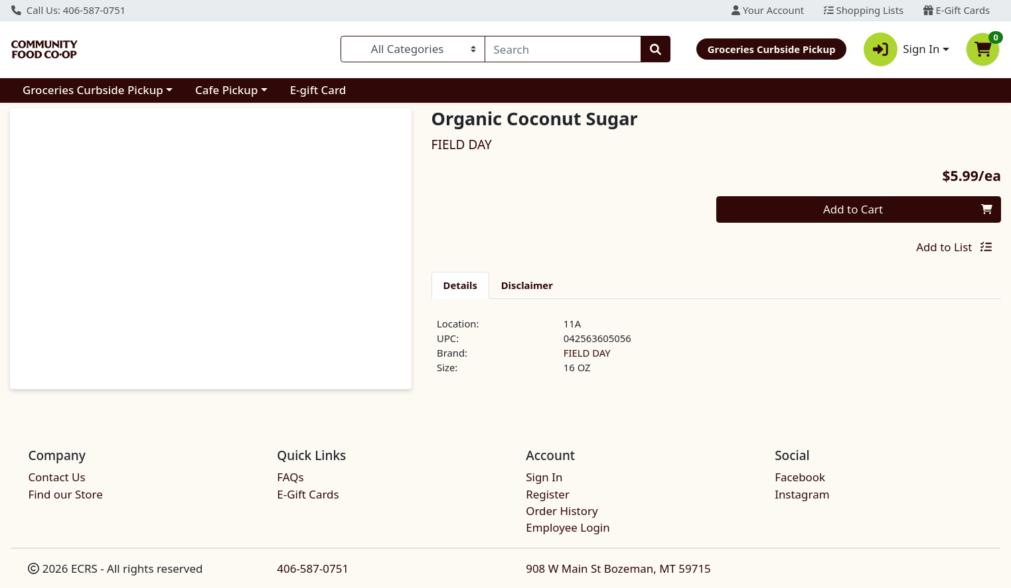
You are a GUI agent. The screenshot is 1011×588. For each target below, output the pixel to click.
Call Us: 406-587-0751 (68, 10)
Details (460, 285)
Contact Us (56, 477)
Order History (561, 510)
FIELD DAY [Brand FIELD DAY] (587, 352)
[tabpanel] (716, 351)
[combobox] (563, 49)
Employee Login (567, 527)
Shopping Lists (863, 10)
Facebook (800, 477)
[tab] (460, 285)
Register (548, 494)
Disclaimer (527, 285)
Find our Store (65, 494)
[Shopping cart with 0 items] (983, 49)
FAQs (290, 477)
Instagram (802, 494)
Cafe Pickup (226, 89)
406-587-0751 (313, 568)
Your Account (768, 10)
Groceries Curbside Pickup (93, 89)
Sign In (544, 477)
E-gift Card (318, 89)
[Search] (563, 49)
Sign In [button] (902, 49)
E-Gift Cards (956, 10)
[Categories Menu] (413, 49)
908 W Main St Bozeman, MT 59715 (618, 568)
